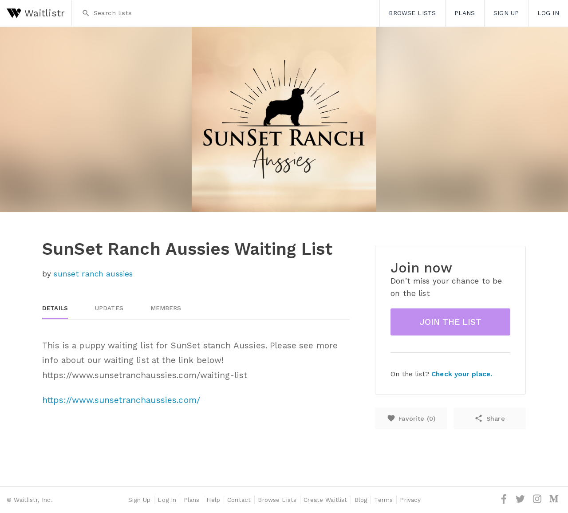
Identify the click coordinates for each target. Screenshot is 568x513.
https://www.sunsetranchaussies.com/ (121, 400)
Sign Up (506, 12)
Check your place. (461, 374)
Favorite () (411, 418)
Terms (383, 499)
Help (213, 499)
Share (489, 418)
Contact (239, 499)
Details (55, 308)
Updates (109, 308)
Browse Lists (412, 12)
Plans (464, 12)
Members (165, 308)
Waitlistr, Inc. (33, 499)
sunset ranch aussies (93, 273)
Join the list (450, 322)
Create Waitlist (325, 499)
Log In (548, 12)
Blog (361, 499)
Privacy (410, 499)
